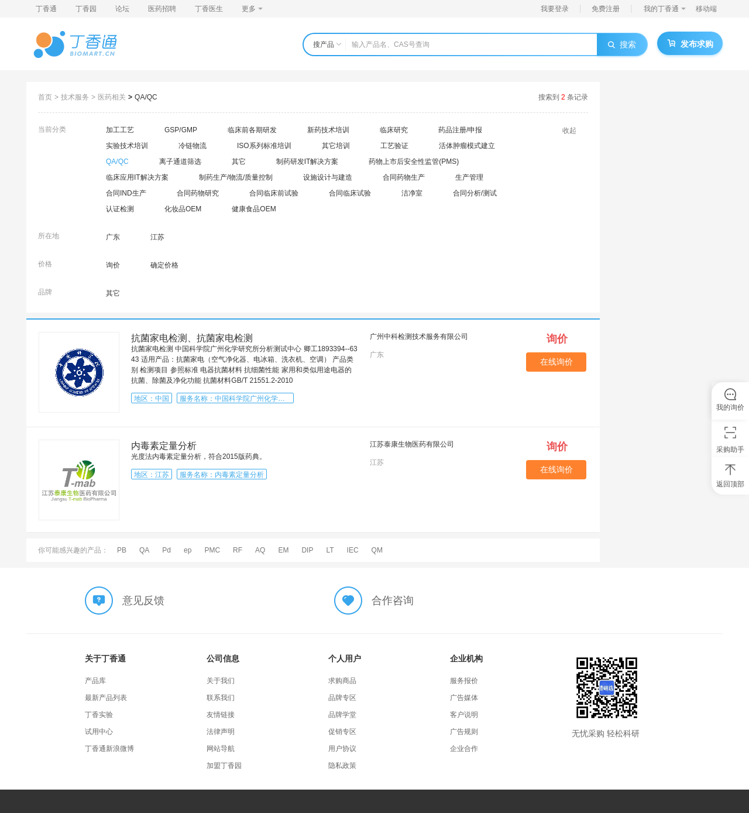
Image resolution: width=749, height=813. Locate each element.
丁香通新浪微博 (109, 749)
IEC (353, 550)
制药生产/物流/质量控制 (236, 177)
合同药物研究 (198, 193)
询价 (113, 265)
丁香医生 (209, 9)
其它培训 (336, 146)
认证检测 (120, 209)
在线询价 (556, 361)
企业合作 (464, 749)
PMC (212, 550)
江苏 (157, 237)
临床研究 (394, 130)
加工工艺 (120, 130)
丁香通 (46, 9)
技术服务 (75, 97)
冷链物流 (192, 146)
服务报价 (464, 681)
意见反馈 (143, 600)
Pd (166, 550)
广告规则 (464, 732)
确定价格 (164, 265)
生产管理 (469, 177)
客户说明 (464, 715)
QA (144, 550)
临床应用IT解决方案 (137, 177)
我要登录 (555, 9)
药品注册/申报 (460, 130)
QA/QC (146, 97)
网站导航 (221, 749)
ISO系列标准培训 (264, 146)
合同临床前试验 (273, 193)
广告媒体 (464, 698)
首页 (45, 97)
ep (187, 550)
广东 (113, 237)
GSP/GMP (180, 130)
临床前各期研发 (252, 130)
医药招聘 (162, 9)
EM (283, 550)
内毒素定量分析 (164, 446)
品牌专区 (342, 698)
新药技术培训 (328, 130)
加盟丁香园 (224, 765)
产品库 (95, 681)
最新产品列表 (106, 698)
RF (237, 550)
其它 (239, 161)
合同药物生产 (404, 177)
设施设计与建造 (327, 177)
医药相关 (112, 97)
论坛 (122, 9)
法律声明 (221, 732)
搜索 (622, 44)
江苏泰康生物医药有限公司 (412, 444)
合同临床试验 (350, 193)
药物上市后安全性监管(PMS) (414, 161)
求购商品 (342, 681)
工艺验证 (394, 146)
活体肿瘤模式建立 (467, 146)
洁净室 (411, 193)
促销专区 (342, 732)
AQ (260, 550)
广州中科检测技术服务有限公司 (419, 336)
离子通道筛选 (180, 161)
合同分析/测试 (475, 193)
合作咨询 (393, 600)
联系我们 (221, 698)
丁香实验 (99, 715)
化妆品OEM (182, 209)
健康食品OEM (254, 209)
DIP (307, 550)
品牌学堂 (342, 715)
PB (121, 550)
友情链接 (221, 715)
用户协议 (342, 749)
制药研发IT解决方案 (307, 161)
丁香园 (86, 9)
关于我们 (221, 681)
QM (377, 550)
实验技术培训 (127, 146)
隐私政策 (342, 765)
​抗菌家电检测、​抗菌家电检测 (192, 338)
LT (330, 550)
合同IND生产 (126, 193)
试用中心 (99, 732)
